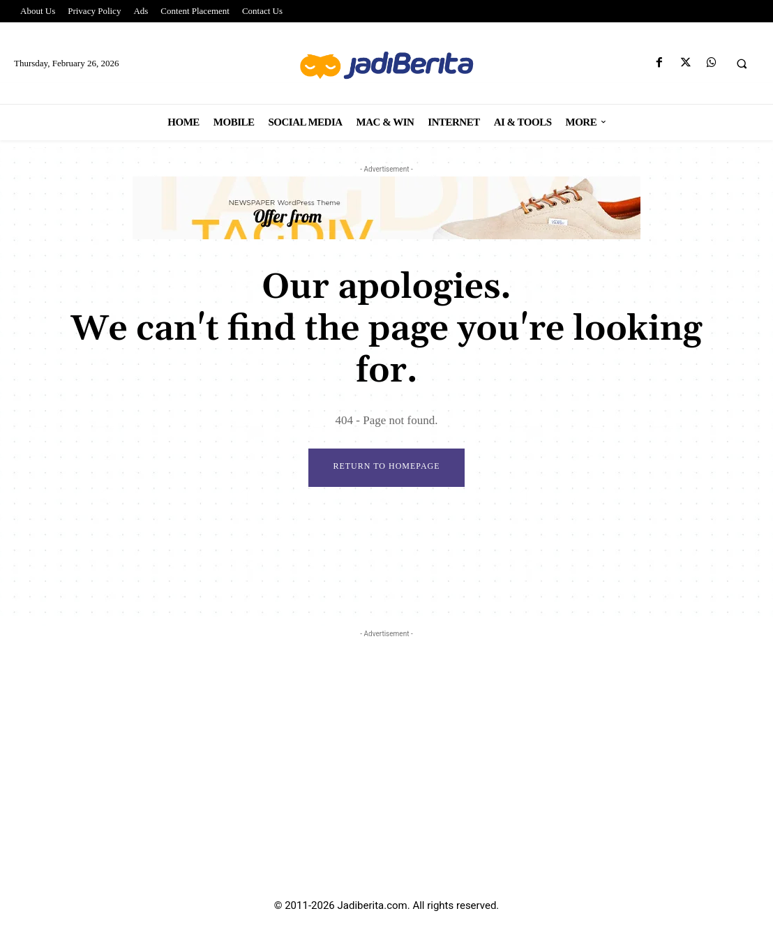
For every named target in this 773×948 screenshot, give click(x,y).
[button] (741, 63)
